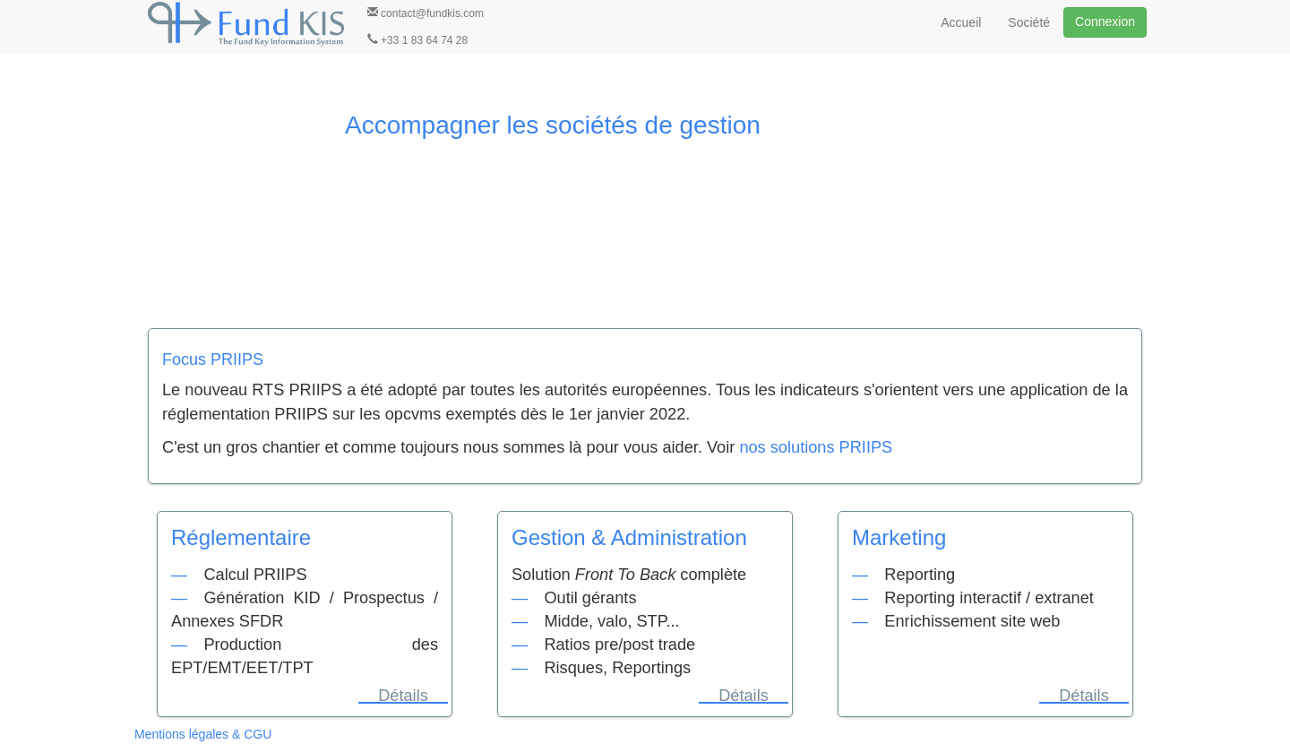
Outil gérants (590, 598)
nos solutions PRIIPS (815, 447)
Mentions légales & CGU (202, 734)
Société (1029, 22)
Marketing (899, 537)
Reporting (919, 575)
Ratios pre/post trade (619, 644)
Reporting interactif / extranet (989, 598)
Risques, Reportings (617, 668)
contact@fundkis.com (425, 13)
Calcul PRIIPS (254, 575)
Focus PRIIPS (212, 359)
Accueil (961, 22)
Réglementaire (241, 537)
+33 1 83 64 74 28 (417, 40)
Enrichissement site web (972, 621)
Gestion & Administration (629, 537)
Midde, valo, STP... (611, 621)
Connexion (1105, 21)
